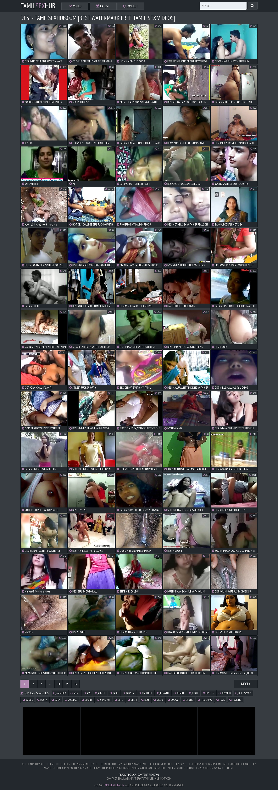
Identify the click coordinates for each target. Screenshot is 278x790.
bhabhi (179, 693)
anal (74, 693)
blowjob (225, 693)
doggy (173, 699)
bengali (163, 693)
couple (87, 699)
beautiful (146, 693)
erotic (188, 699)
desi (145, 699)
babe (114, 693)
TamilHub (37, 6)
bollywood (243, 693)
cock (56, 699)
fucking (235, 699)
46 (75, 684)
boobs (28, 699)
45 (67, 684)
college (71, 699)
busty (42, 699)
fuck (220, 699)
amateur (59, 693)
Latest (103, 6)
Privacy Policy (127, 774)
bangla (128, 693)
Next (245, 683)
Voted (75, 6)
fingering (205, 699)
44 (58, 684)
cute (119, 699)
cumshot (103, 699)
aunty (100, 693)
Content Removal (148, 774)
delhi (132, 699)
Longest (130, 6)
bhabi (193, 693)
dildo (158, 699)
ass (87, 693)
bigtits (208, 693)
